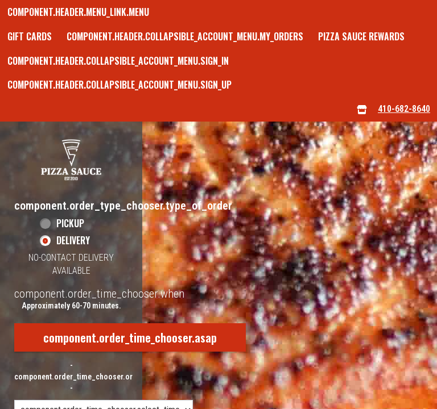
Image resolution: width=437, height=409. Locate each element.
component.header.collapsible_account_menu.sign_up (119, 84)
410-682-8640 (404, 108)
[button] (71, 160)
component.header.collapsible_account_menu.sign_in (118, 61)
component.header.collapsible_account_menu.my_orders (185, 36)
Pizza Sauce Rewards (361, 36)
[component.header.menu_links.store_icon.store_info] (362, 109)
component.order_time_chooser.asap (130, 337)
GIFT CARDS (29, 36)
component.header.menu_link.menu (78, 12)
